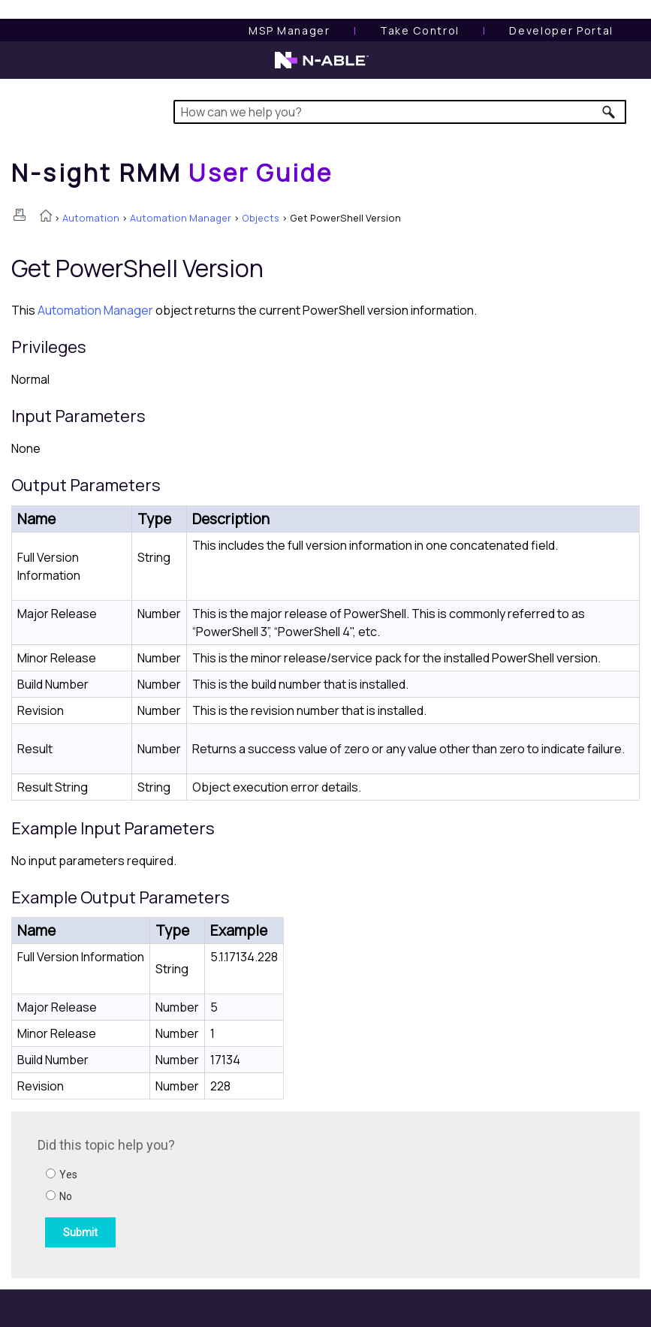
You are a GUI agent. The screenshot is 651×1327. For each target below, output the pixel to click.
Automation (90, 218)
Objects (260, 218)
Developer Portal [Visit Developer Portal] (561, 30)
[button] (609, 112)
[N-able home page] (322, 67)
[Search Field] (399, 112)
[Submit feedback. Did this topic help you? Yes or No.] (240, 1192)
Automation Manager (180, 218)
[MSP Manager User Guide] (289, 30)
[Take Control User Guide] (420, 30)
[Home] (172, 172)
